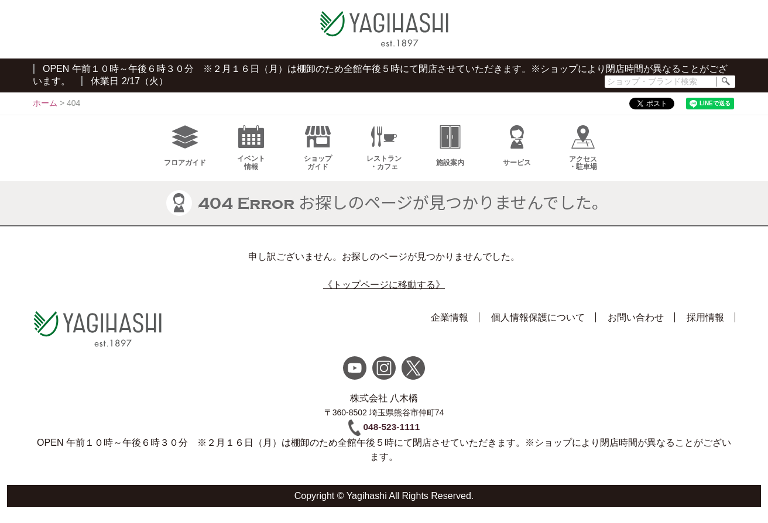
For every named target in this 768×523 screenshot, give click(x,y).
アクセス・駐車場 (583, 154)
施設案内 (450, 152)
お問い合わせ (636, 323)
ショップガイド (318, 154)
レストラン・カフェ (384, 154)
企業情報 (449, 323)
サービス (517, 152)
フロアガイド (185, 152)
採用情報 (705, 323)
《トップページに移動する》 (384, 290)
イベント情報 (251, 154)
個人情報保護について (538, 323)
